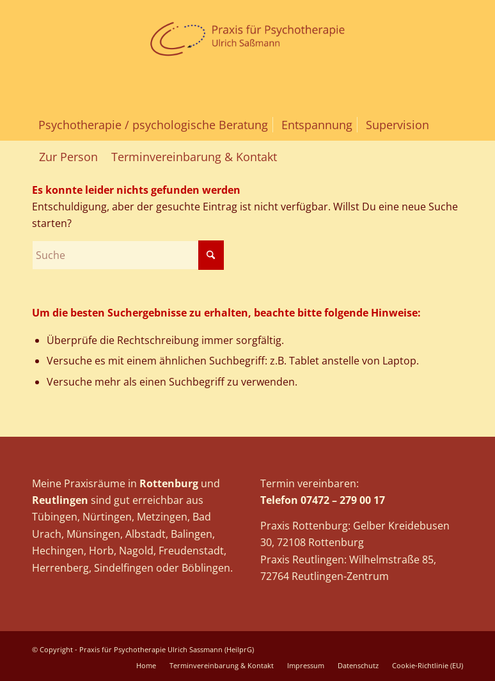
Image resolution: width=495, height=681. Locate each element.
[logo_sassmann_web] (248, 54)
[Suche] (128, 255)
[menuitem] (153, 125)
